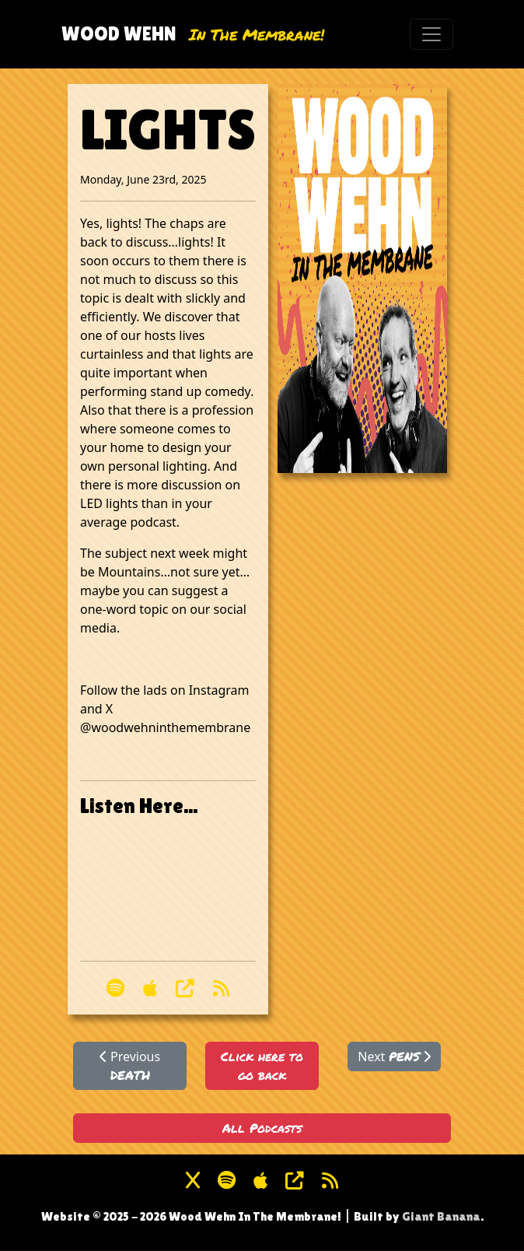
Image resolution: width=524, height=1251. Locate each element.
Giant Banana (441, 1216)
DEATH (130, 1075)
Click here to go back (262, 1065)
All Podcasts (262, 1128)
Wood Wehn (118, 33)
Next (394, 1056)
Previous (130, 1066)
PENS (404, 1056)
